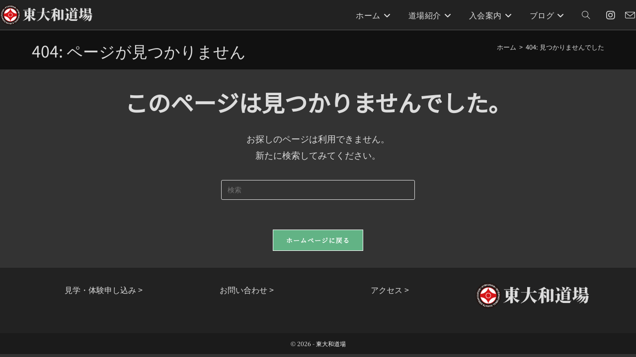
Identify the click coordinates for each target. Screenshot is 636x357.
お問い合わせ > (247, 290)
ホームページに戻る (318, 240)
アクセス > (390, 290)
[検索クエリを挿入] (318, 190)
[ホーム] (506, 47)
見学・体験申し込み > (104, 290)
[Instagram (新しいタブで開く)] (610, 15)
